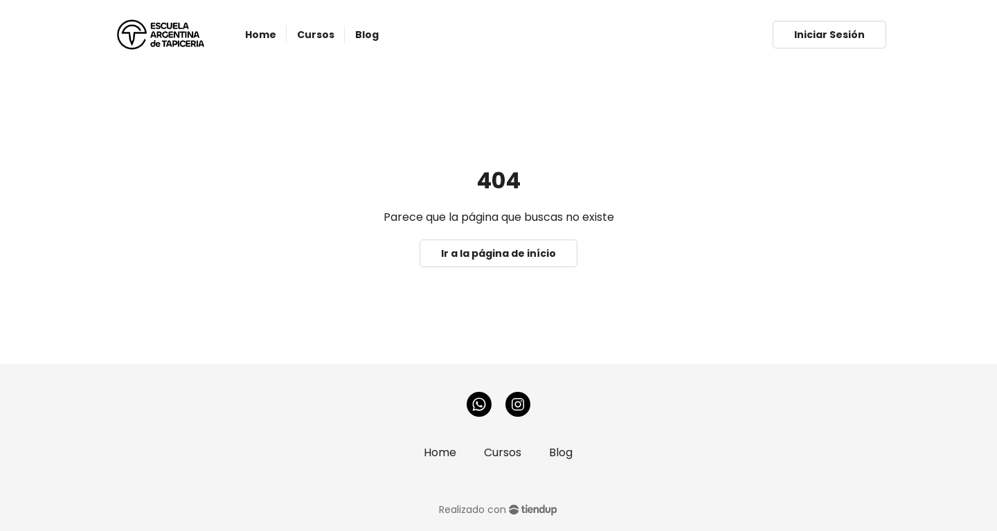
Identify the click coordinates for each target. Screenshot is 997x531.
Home (440, 452)
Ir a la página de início (498, 253)
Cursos (502, 452)
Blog (561, 452)
